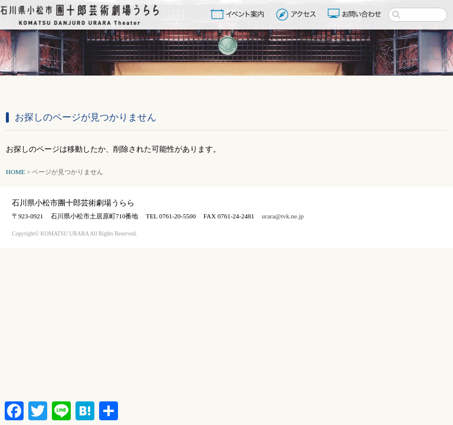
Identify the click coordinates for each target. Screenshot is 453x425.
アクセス (297, 14)
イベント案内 (239, 14)
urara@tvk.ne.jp (283, 216)
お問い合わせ (355, 14)
